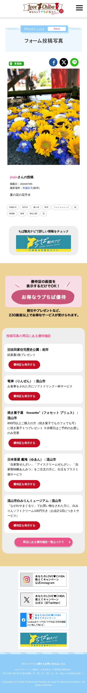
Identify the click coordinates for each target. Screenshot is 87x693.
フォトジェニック (61, 207)
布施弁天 (28, 188)
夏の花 (36, 207)
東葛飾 (18, 63)
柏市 (46, 207)
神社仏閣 (33, 214)
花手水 (25, 207)
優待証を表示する (24, 364)
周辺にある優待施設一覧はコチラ (43, 542)
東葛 (22, 214)
